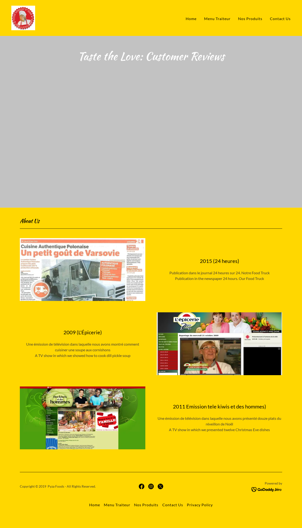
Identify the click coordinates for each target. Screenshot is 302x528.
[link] (23, 17)
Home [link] (191, 18)
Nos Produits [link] (250, 18)
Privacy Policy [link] (200, 516)
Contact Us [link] (280, 18)
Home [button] (94, 516)
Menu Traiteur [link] (217, 18)
